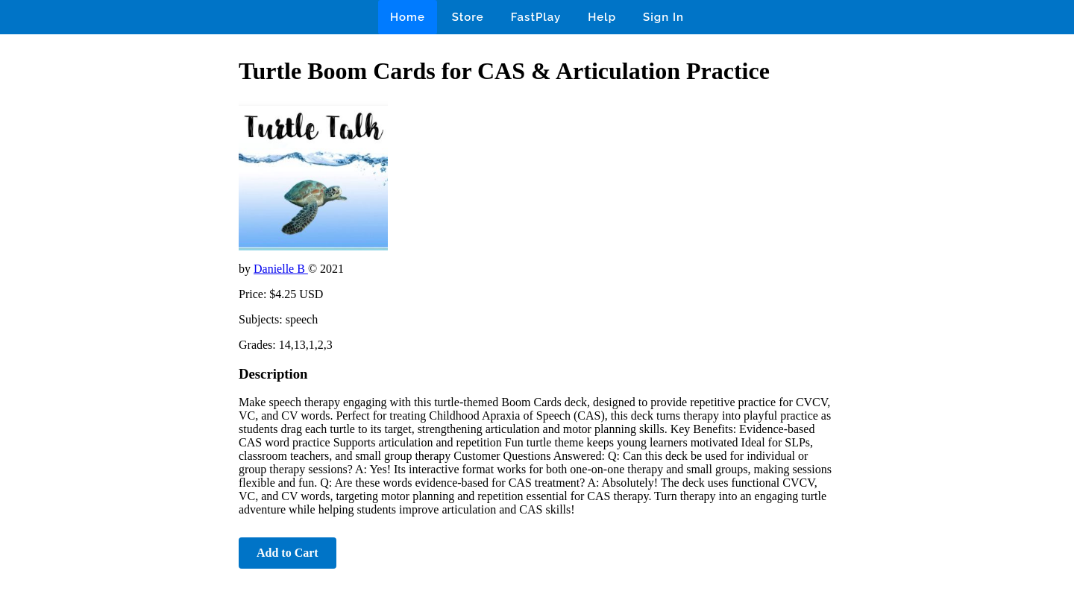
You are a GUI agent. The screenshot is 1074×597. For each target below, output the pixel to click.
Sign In (663, 17)
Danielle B (281, 268)
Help (602, 17)
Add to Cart (287, 552)
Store (468, 17)
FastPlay (536, 17)
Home (407, 17)
